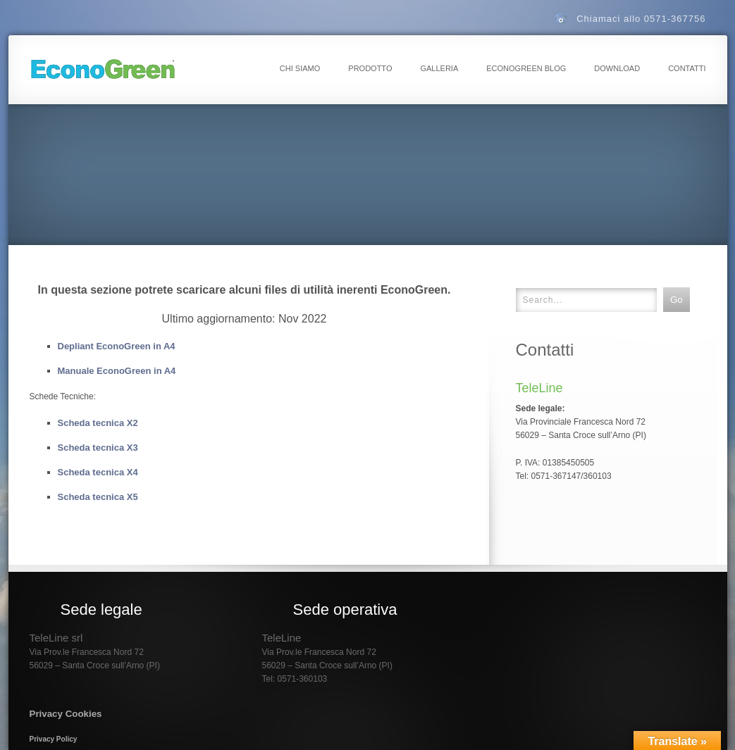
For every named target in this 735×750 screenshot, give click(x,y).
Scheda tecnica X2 (98, 423)
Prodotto (370, 68)
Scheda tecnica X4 (98, 472)
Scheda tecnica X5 (98, 497)
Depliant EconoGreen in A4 (116, 346)
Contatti (686, 68)
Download (617, 68)
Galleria (439, 68)
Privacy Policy (54, 739)
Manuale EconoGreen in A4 (117, 370)
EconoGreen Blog (526, 68)
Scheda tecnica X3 (98, 447)
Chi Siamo (300, 68)
